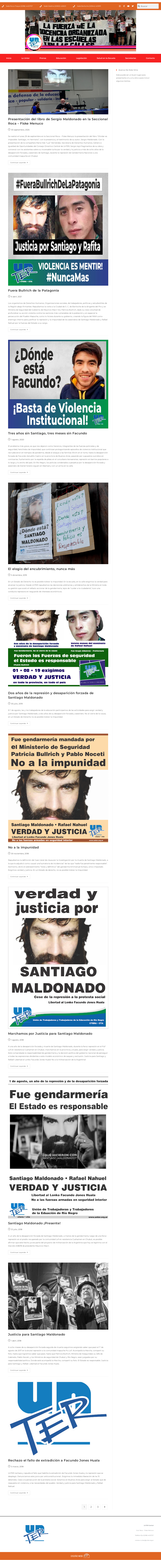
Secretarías (130, 58)
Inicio (8, 58)
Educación (61, 58)
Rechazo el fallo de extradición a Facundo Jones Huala (54, 1460)
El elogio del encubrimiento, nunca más (41, 569)
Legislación (81, 58)
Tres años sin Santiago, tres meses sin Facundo (47, 433)
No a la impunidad (23, 847)
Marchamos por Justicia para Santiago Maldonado (50, 1033)
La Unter (25, 58)
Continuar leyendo (20, 161)
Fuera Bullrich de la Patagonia (33, 290)
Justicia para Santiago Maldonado (36, 1334)
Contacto (150, 58)
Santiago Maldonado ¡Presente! (34, 1223)
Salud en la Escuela (106, 58)
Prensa (43, 58)
